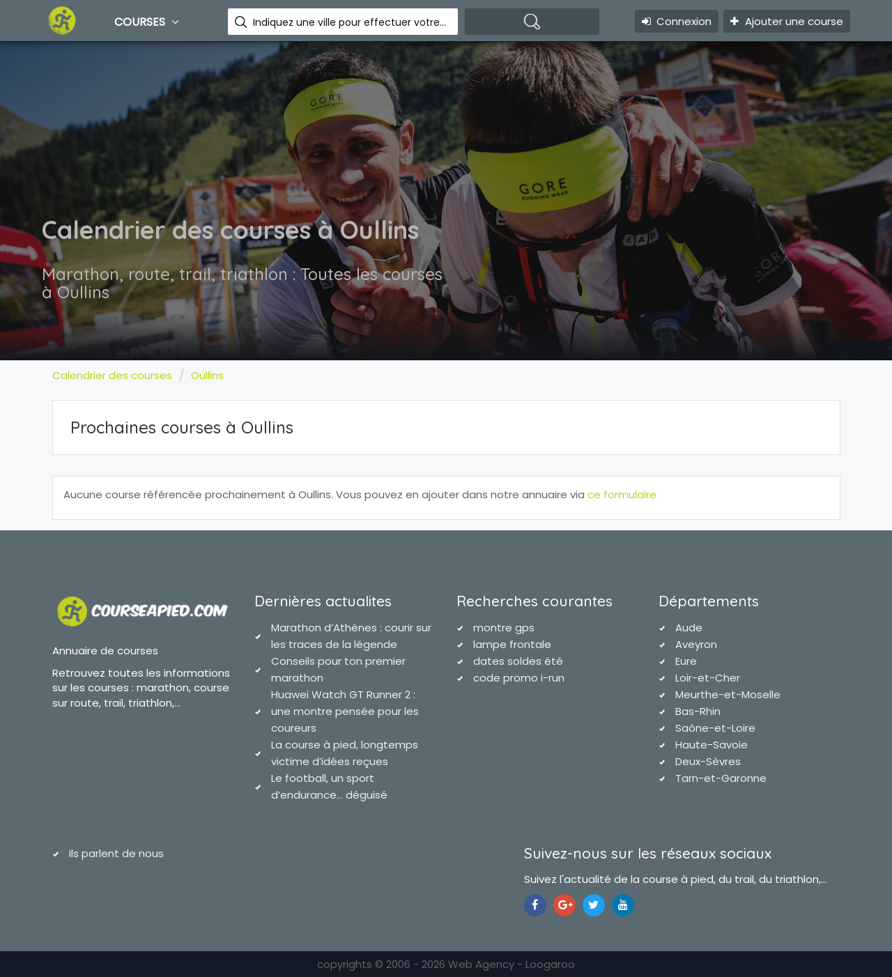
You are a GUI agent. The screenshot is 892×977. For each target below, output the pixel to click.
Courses (148, 22)
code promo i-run (518, 677)
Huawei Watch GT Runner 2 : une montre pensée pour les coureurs (345, 711)
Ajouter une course (786, 21)
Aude (688, 627)
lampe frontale (512, 644)
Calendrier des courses (112, 375)
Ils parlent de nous (116, 853)
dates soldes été (518, 661)
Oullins (207, 375)
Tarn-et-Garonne (721, 778)
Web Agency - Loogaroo (511, 964)
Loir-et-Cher (707, 677)
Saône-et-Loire (715, 728)
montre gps (504, 627)
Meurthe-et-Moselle (727, 694)
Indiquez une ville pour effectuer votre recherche (350, 22)
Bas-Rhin (698, 711)
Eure (686, 661)
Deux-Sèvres (708, 761)
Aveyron (696, 644)
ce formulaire (621, 494)
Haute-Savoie (711, 744)
